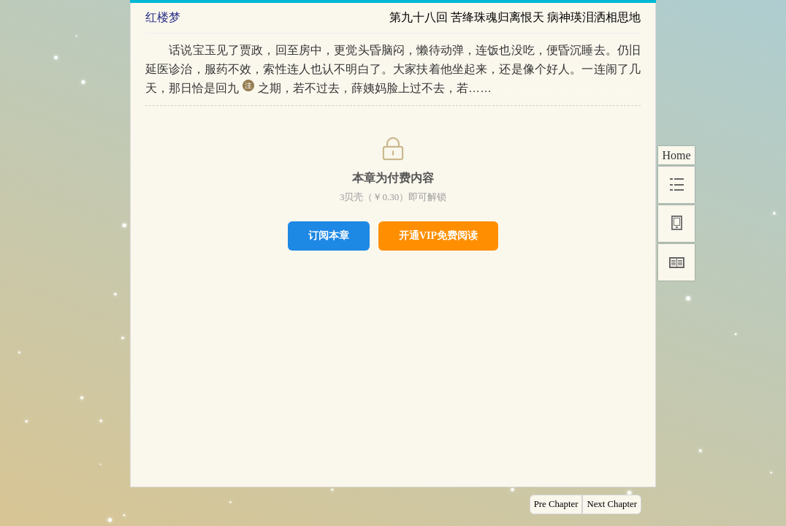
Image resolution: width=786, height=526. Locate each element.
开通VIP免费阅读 (438, 235)
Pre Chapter (556, 504)
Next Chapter (612, 504)
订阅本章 (328, 235)
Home (676, 155)
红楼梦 (162, 17)
